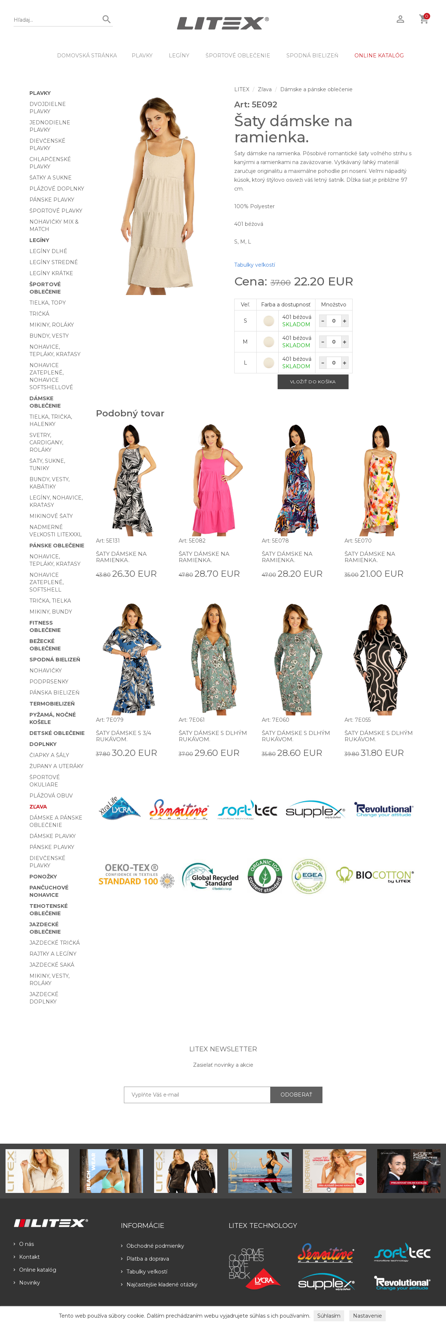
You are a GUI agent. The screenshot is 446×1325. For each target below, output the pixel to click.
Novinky (27, 1282)
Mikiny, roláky (51, 325)
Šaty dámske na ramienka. (122, 557)
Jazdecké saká (51, 965)
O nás (24, 1244)
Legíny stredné (53, 262)
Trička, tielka (50, 600)
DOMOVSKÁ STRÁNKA (87, 55)
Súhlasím (328, 1315)
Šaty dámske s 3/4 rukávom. (125, 736)
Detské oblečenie (57, 733)
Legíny (179, 55)
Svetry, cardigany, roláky (46, 442)
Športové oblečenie (238, 55)
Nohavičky (45, 670)
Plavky (142, 55)
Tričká (39, 313)
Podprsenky (48, 681)
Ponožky (43, 876)
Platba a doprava (145, 1258)
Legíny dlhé (48, 251)
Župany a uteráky (56, 766)
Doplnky (43, 744)
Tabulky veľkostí (254, 265)
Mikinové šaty (51, 516)
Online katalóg (35, 1270)
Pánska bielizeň (54, 692)
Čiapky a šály (49, 755)
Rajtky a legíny (52, 954)
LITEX (241, 89)
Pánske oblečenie (56, 545)
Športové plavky (55, 210)
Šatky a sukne (50, 177)
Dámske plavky (52, 836)
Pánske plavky (51, 199)
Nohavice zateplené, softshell (46, 582)
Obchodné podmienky (152, 1246)
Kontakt (27, 1257)
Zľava (38, 806)
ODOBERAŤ (296, 1094)
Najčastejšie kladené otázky (159, 1284)
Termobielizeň (52, 703)
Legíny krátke (51, 273)
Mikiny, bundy (50, 611)
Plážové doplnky (56, 188)
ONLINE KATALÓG (379, 55)
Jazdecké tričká (54, 942)
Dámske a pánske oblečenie (316, 89)
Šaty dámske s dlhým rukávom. (214, 736)
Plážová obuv (51, 795)
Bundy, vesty (49, 336)
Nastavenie (367, 1315)
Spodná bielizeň (312, 55)
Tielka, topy (47, 302)
